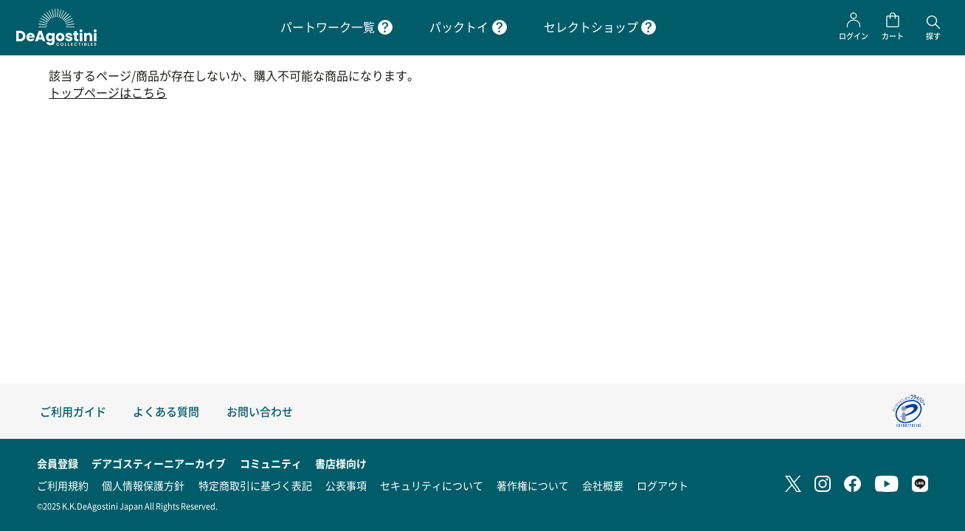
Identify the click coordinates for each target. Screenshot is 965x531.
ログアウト (662, 485)
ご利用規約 (63, 485)
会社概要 (602, 485)
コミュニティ (271, 463)
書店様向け (341, 463)
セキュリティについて (431, 485)
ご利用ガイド (73, 411)
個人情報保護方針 (143, 485)
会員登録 (57, 463)
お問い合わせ (259, 411)
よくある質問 (166, 411)
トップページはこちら (108, 92)
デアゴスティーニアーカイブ (158, 463)
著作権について (533, 485)
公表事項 (346, 485)
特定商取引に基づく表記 (255, 485)
